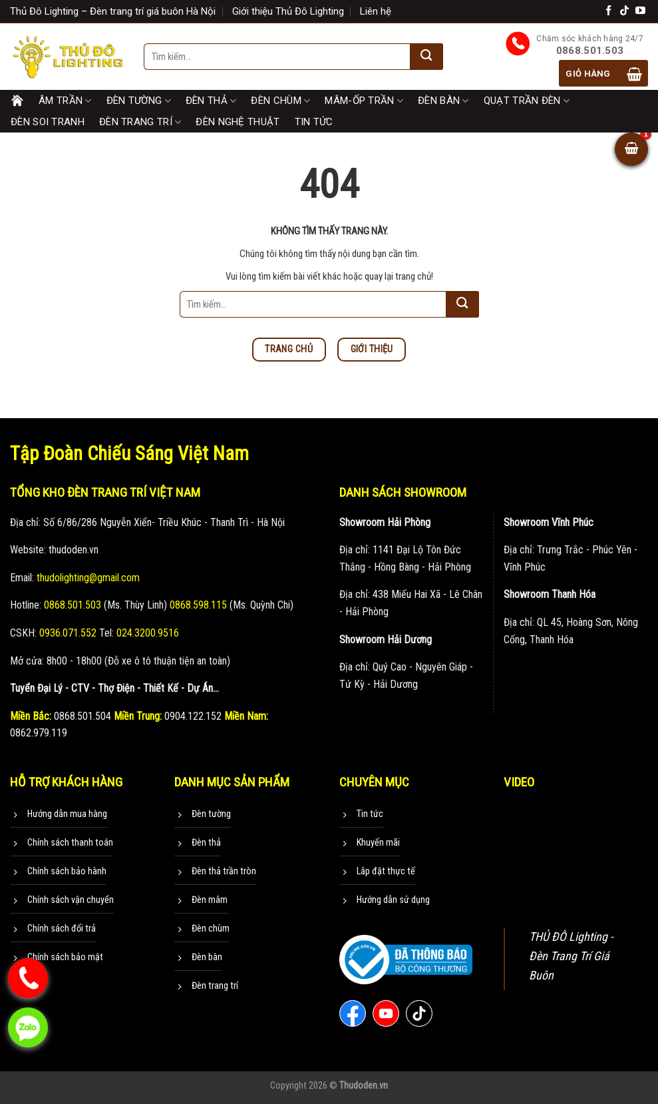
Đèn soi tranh (47, 122)
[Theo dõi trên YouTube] (640, 11)
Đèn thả (211, 101)
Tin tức (314, 122)
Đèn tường (138, 101)
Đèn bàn (443, 101)
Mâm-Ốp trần (364, 101)
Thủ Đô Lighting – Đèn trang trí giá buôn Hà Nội (113, 11)
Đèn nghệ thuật (237, 122)
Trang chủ (17, 100)
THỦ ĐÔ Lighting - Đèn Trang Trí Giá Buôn (571, 956)
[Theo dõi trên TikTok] (624, 11)
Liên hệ (375, 11)
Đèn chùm (280, 101)
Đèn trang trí (140, 122)
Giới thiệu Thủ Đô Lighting (288, 11)
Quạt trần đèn (527, 101)
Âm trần (65, 101)
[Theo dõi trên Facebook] (608, 11)
